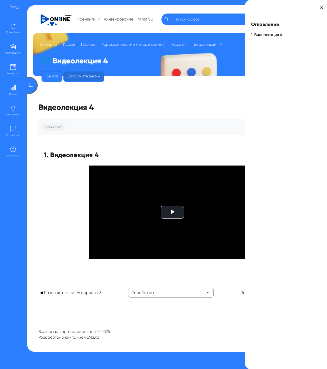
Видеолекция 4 (85, 54)
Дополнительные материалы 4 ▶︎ (201, 295)
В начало (49, 49)
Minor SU (144, 21)
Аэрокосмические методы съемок (134, 49)
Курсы (70, 49)
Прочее (90, 49)
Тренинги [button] (88, 21)
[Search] (188, 21)
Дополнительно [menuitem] (83, 86)
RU (218, 21)
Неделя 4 (55, 54)
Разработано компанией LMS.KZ (70, 343)
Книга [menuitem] (54, 86)
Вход (14, 7)
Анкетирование (120, 21)
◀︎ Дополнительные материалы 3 (68, 295)
